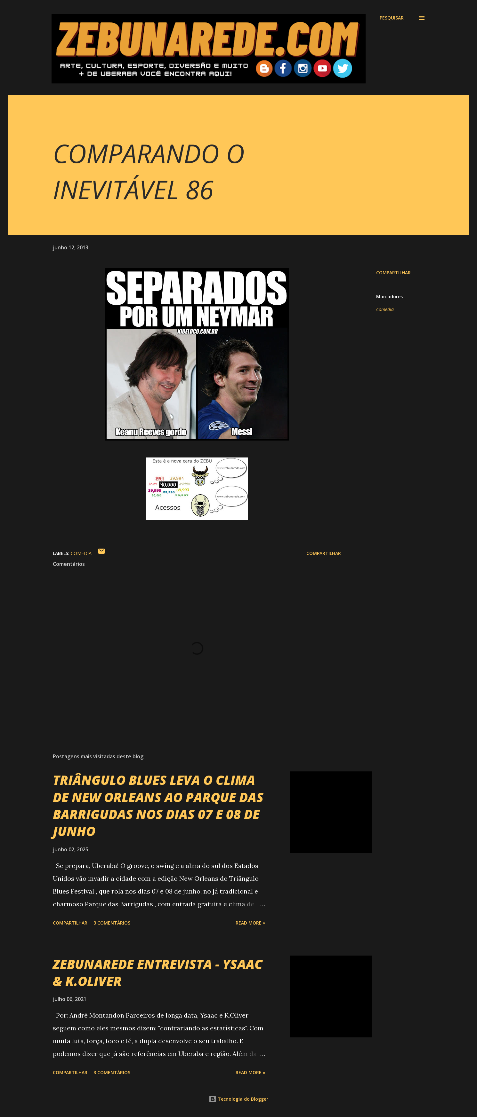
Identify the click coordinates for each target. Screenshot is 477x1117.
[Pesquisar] (392, 18)
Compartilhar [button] (393, 272)
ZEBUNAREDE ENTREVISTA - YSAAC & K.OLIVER (158, 972)
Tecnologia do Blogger (238, 1099)
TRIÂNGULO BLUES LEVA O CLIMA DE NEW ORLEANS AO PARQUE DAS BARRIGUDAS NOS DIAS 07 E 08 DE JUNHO (158, 805)
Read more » (250, 923)
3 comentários (111, 923)
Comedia (385, 309)
